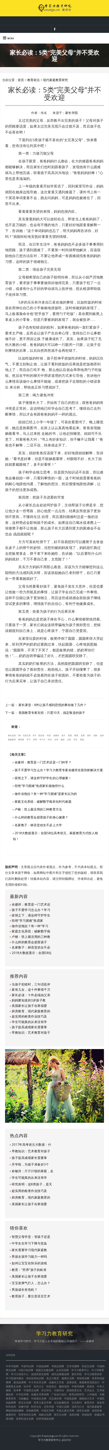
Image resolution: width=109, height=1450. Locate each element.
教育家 (21, 739)
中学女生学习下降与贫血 (29, 1243)
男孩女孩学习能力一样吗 (29, 1256)
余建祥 (56, 735)
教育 (76, 735)
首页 (21, 80)
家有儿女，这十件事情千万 (31, 989)
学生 (75, 739)
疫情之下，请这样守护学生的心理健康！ (43, 778)
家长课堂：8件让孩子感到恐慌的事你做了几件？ (52, 705)
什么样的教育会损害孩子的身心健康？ (41, 817)
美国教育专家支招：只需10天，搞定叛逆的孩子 (51, 713)
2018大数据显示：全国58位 (32, 953)
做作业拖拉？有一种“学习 (30, 926)
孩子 (63, 735)
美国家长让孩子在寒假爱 (29, 1006)
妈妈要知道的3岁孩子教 (29, 1000)
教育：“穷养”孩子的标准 (29, 1270)
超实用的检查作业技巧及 (29, 1016)
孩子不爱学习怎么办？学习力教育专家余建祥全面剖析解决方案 (59, 770)
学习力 (42, 739)
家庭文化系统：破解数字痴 (31, 931)
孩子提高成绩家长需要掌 (29, 1027)
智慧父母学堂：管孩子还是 (31, 1237)
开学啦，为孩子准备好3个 (30, 1164)
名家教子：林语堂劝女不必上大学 (38, 825)
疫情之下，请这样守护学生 (31, 915)
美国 (70, 735)
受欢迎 (41, 735)
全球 (56, 739)
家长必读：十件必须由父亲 (31, 995)
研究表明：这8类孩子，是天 (32, 1184)
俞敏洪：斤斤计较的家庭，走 (33, 1171)
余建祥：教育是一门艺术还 (31, 904)
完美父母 (27, 735)
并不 (34, 735)
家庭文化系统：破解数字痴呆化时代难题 (43, 801)
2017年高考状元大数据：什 (31, 1144)
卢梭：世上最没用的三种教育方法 (38, 809)
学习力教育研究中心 (49, 1440)
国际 (96, 735)
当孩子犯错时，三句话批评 (31, 984)
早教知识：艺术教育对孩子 (31, 1032)
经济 (50, 739)
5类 (19, 735)
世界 (35, 739)
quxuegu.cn (51, 1436)
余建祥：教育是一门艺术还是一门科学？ (43, 762)
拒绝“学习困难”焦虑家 (27, 920)
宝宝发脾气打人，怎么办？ (31, 1283)
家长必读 (12, 735)
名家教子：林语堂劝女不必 (31, 947)
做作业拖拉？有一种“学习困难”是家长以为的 (46, 794)
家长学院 (71, 113)
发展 (83, 735)
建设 (63, 739)
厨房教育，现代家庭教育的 (31, 1011)
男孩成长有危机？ (24, 1289)
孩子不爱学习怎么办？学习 (31, 910)
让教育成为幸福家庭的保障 (54, 20)
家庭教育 (12, 739)
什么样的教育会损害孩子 (29, 942)
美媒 (82, 739)
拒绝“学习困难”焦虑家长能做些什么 (39, 786)
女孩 (69, 739)
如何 (102, 735)
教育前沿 (33, 80)
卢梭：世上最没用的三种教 (31, 937)
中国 (49, 735)
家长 (89, 735)
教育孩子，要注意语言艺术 (31, 1296)
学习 (29, 739)
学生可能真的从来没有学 (29, 1022)
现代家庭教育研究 (55, 80)
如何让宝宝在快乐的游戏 (29, 1263)
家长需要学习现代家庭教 (29, 1250)
